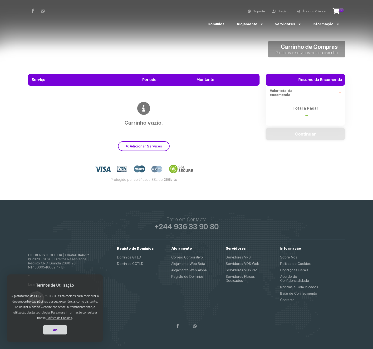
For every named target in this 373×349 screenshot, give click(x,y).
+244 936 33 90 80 (186, 226)
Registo (281, 11)
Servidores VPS (238, 257)
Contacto (287, 300)
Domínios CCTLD (130, 264)
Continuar (305, 134)
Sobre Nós (288, 257)
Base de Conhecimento (298, 293)
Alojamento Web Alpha (189, 270)
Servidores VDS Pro (241, 270)
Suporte (256, 11)
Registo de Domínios (187, 276)
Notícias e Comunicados (299, 287)
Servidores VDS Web (242, 264)
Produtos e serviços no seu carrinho (306, 52)
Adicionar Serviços (144, 146)
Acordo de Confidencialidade (294, 278)
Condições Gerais (294, 270)
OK (55, 330)
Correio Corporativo (187, 257)
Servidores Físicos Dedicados (240, 278)
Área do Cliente (311, 11)
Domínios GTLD (129, 257)
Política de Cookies (295, 264)
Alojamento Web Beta (188, 264)
